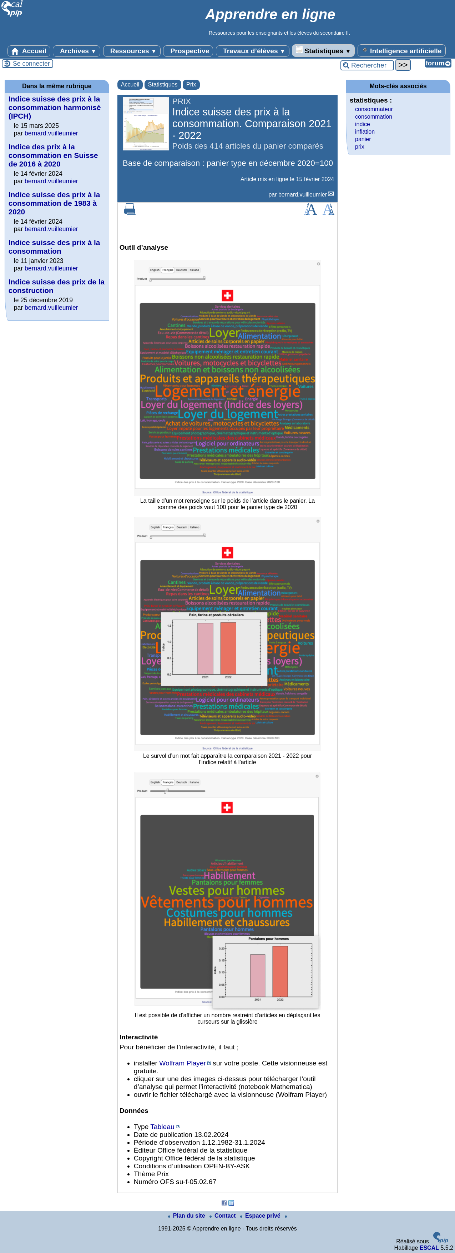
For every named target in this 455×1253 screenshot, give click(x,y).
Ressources (132, 51)
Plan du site (187, 1216)
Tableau (162, 1126)
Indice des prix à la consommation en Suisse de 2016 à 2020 (53, 155)
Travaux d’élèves (252, 51)
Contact (223, 1216)
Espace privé (261, 1216)
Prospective (188, 51)
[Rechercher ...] (367, 65)
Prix (191, 84)
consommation (373, 117)
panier (363, 139)
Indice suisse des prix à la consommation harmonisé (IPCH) (55, 107)
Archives (76, 51)
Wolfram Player (182, 1063)
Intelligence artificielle (402, 50)
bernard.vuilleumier (302, 195)
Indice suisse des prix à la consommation (54, 246)
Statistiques (323, 50)
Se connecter (31, 63)
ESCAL (429, 1248)
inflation (365, 132)
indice (362, 124)
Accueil (28, 51)
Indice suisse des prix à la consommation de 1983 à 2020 (54, 203)
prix (359, 147)
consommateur (374, 109)
